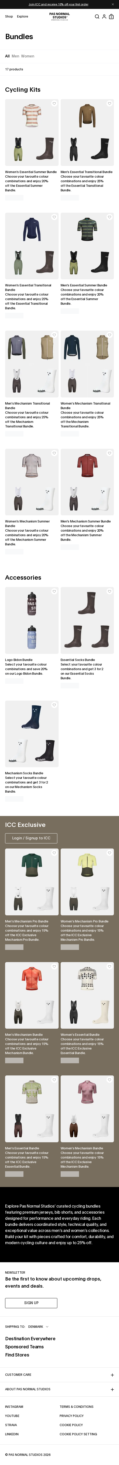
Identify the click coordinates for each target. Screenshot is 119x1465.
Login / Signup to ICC (31, 838)
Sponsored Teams (30, 1346)
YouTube (28, 1415)
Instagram (30, 1406)
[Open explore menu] (22, 16)
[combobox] (38, 1327)
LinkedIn (28, 1434)
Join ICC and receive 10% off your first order (58, 4)
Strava (27, 1425)
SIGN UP (31, 1303)
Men (15, 56)
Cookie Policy (87, 1425)
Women (27, 56)
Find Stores (30, 1354)
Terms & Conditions (87, 1406)
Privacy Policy (87, 1415)
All (7, 56)
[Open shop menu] (9, 16)
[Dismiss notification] (113, 4)
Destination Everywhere (30, 1338)
